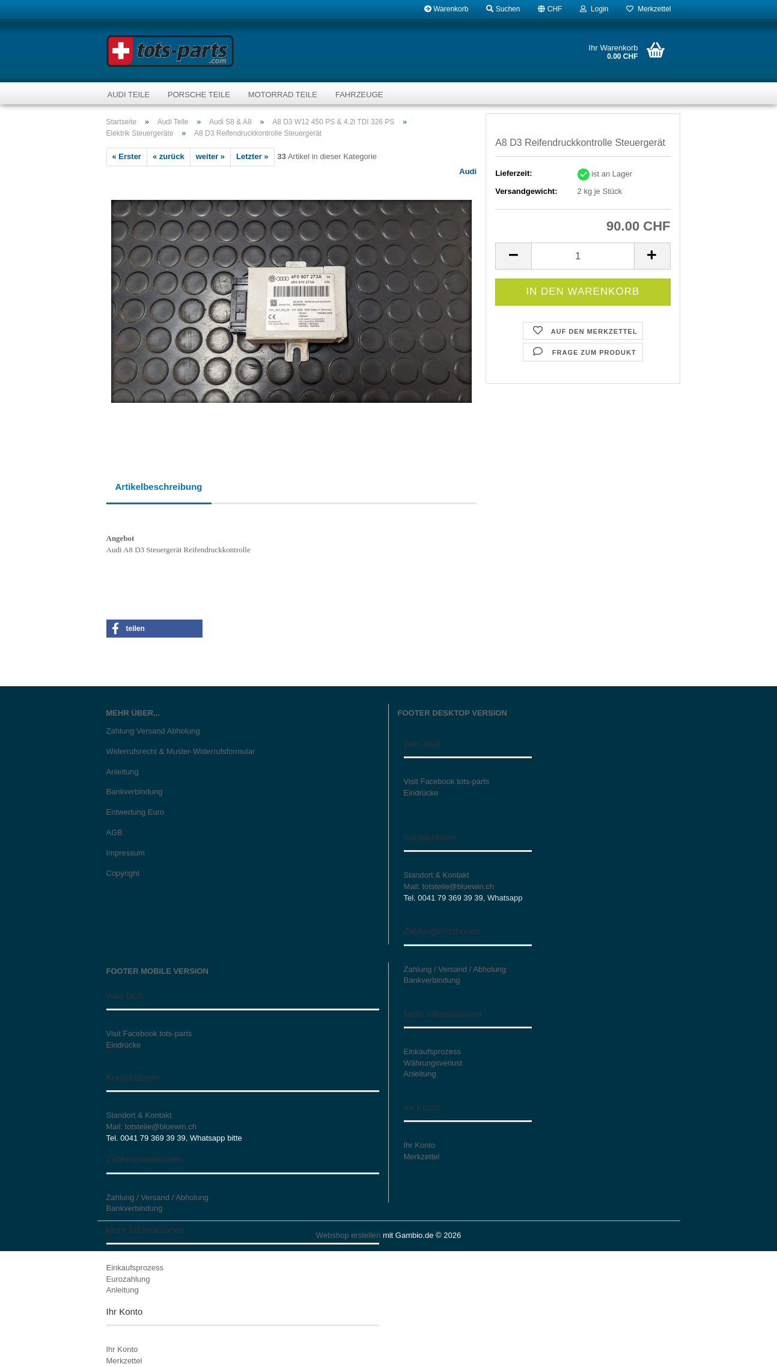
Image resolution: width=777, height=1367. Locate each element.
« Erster (126, 156)
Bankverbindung (134, 791)
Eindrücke (421, 792)
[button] (550, 9)
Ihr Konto (122, 1349)
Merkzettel (648, 9)
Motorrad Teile (282, 94)
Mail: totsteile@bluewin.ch (449, 886)
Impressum (125, 852)
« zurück (168, 156)
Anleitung (122, 771)
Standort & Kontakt (436, 875)
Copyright (123, 873)
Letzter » (252, 156)
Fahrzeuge (359, 94)
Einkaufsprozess (134, 1267)
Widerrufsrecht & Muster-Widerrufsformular (180, 751)
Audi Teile (129, 94)
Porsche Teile (199, 94)
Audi (468, 171)
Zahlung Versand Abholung (153, 730)
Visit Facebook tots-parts (447, 781)
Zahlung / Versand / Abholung (157, 1197)
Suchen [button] (503, 9)
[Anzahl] (582, 256)
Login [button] (594, 9)
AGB (114, 832)
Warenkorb (446, 9)
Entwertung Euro (135, 811)
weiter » (210, 156)
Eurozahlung (128, 1279)
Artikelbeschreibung (159, 486)
